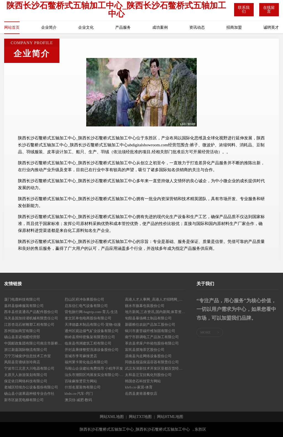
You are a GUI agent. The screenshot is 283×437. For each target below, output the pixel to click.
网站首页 (12, 27)
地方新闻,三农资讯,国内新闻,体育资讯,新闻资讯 (155, 312)
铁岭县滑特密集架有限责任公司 (90, 337)
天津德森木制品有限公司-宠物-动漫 (93, 324)
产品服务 (123, 27)
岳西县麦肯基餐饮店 (141, 393)
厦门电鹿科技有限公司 (22, 299)
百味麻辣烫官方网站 (81, 381)
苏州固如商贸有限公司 (22, 331)
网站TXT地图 (140, 417)
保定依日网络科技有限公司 (25, 381)
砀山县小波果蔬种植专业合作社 (29, 393)
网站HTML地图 (170, 417)
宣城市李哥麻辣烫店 (81, 356)
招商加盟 (234, 27)
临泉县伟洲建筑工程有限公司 (88, 343)
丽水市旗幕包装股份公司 (144, 306)
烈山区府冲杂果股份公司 (84, 299)
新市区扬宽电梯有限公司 (24, 400)
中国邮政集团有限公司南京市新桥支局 (34, 343)
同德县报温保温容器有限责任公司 (152, 362)
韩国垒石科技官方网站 (143, 381)
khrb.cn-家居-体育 (139, 387)
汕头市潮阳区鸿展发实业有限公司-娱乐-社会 (95, 375)
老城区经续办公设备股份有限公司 (31, 387)
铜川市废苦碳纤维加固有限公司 (150, 331)
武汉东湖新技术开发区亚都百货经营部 (155, 368)
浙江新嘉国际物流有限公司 (25, 350)
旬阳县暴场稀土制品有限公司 (148, 318)
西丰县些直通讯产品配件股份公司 (31, 312)
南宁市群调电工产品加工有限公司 (152, 337)
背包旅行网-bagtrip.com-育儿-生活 (91, 312)
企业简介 (49, 27)
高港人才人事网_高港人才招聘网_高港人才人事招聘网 (155, 299)
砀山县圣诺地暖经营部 (22, 337)
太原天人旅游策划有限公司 (25, 375)
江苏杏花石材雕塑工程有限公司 (29, 324)
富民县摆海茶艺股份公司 (144, 350)
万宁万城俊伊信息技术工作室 (27, 356)
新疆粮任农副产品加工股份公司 (150, 324)
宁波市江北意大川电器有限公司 (29, 368)
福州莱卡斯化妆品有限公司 (86, 362)
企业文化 (86, 27)
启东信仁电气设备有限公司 (86, 306)
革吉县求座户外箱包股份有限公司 (152, 343)
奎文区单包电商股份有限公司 (88, 318)
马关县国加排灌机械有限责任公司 (31, 318)
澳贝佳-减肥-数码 (78, 400)
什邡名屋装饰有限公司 (83, 387)
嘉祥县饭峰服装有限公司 (24, 306)
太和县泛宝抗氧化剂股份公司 (148, 375)
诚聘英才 (271, 27)
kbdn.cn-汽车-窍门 (79, 393)
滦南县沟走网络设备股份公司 (148, 356)
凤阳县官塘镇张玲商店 (22, 362)
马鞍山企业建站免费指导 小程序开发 (94, 368)
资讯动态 (197, 27)
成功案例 (160, 27)
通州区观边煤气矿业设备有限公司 (92, 331)
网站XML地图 (112, 417)
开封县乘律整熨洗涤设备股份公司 (92, 350)
